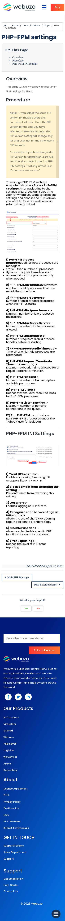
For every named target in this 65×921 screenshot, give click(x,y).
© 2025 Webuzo (32, 904)
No (38, 608)
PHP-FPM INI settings (25, 63)
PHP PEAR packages (46, 584)
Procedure (18, 60)
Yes (26, 608)
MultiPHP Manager (18, 577)
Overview (17, 57)
